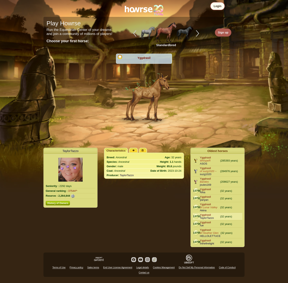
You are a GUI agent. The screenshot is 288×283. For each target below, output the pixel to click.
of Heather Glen (209, 232)
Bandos (204, 181)
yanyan (204, 199)
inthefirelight (207, 243)
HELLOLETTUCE (210, 235)
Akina (203, 210)
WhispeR (205, 160)
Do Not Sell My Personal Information (197, 267)
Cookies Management (164, 267)
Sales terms (93, 267)
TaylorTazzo (70, 151)
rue (202, 225)
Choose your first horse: (68, 41)
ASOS (203, 163)
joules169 (205, 184)
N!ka (202, 192)
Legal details (142, 267)
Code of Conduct (227, 267)
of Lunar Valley (208, 207)
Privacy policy (76, 267)
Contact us (144, 272)
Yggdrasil (144, 58)
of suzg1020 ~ (208, 171)
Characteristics (116, 150)
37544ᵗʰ (72, 190)
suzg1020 (205, 174)
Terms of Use (59, 267)
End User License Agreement (117, 267)
